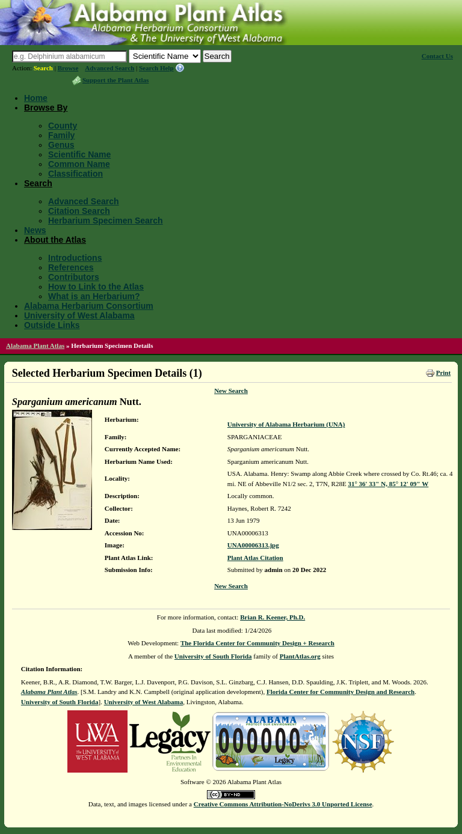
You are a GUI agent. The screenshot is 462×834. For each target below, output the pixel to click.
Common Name (79, 164)
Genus (61, 145)
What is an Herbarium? (94, 296)
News (35, 230)
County (62, 125)
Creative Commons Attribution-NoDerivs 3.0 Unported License (283, 804)
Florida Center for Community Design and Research (340, 691)
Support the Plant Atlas (115, 80)
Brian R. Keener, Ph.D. (272, 617)
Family (61, 135)
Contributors (73, 277)
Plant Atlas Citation (255, 557)
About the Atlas (55, 240)
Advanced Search (109, 68)
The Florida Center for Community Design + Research (257, 643)
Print (443, 372)
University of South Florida (213, 656)
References (71, 267)
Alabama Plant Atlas (35, 345)
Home (36, 98)
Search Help (156, 68)
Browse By (45, 107)
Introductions (75, 258)
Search (43, 68)
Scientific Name (79, 154)
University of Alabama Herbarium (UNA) (286, 424)
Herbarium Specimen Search (105, 220)
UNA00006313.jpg (253, 545)
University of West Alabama (79, 315)
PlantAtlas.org (300, 656)
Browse (68, 68)
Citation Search (79, 211)
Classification (75, 173)
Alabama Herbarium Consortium (88, 306)
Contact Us (437, 55)
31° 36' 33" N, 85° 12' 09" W (388, 483)
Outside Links (52, 325)
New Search (231, 390)
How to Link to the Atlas (96, 286)
